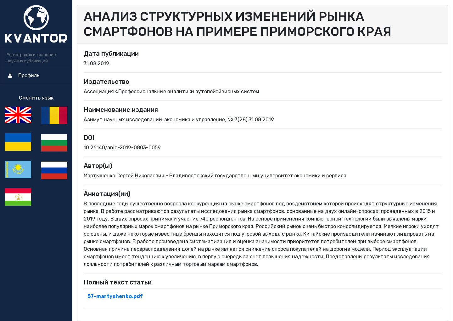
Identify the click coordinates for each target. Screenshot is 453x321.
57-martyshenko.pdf (115, 296)
